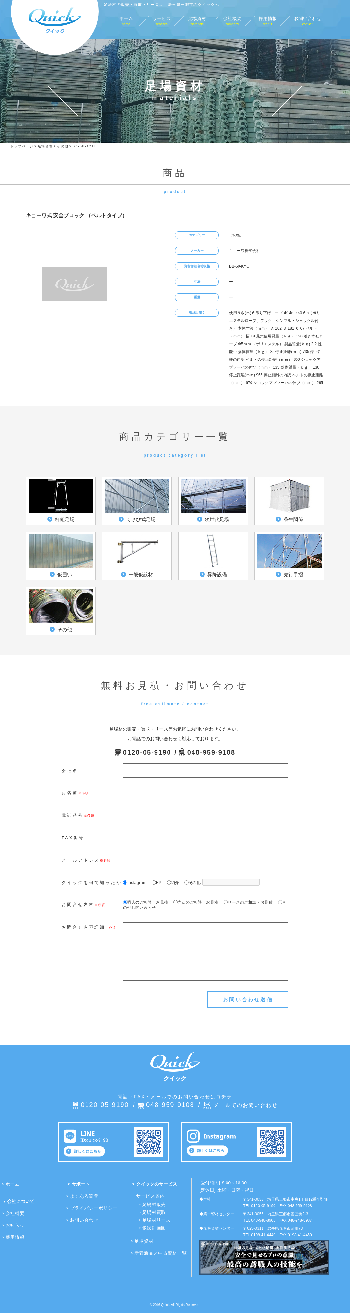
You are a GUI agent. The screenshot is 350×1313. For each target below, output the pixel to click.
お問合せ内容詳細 (83, 927)
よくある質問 (84, 1196)
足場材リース (156, 1220)
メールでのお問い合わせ (246, 1105)
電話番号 (73, 815)
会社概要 (15, 1213)
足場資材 (144, 1241)
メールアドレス (81, 860)
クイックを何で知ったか (92, 882)
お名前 (70, 792)
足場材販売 (154, 1204)
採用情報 (15, 1237)
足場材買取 (154, 1212)
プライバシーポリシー (94, 1208)
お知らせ (15, 1225)
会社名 (70, 770)
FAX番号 (73, 837)
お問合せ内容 (78, 904)
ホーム (13, 1184)
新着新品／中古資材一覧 (160, 1253)
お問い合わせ (84, 1220)
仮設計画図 (154, 1228)
